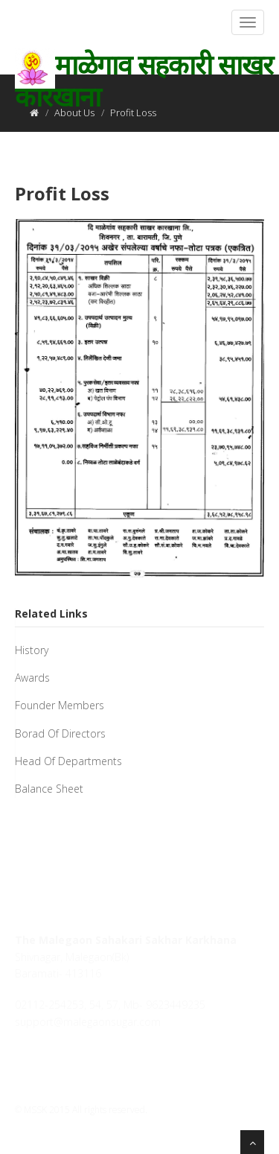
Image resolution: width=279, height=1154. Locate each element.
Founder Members (59, 705)
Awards (32, 677)
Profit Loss (62, 193)
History (31, 650)
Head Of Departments (68, 761)
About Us (74, 112)
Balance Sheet (49, 789)
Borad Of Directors (60, 733)
